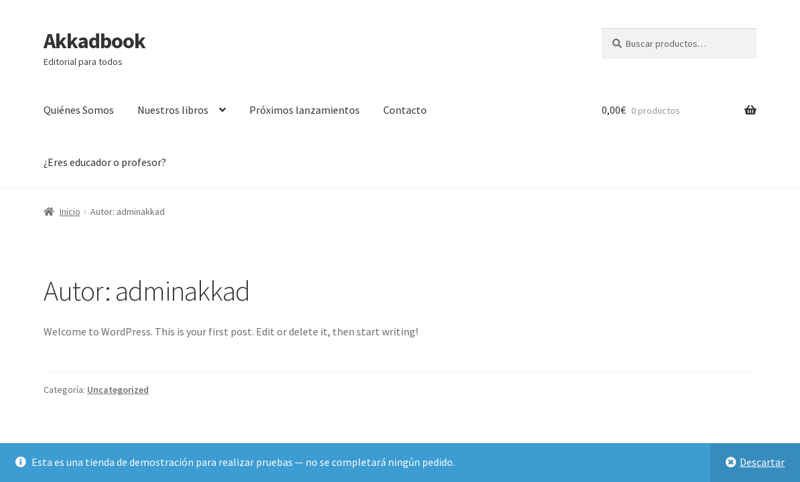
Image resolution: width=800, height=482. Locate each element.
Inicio (70, 212)
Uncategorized (118, 390)
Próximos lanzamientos (304, 109)
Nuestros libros (172, 109)
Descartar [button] (762, 462)
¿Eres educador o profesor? (105, 162)
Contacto (405, 109)
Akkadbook (94, 40)
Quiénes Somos (79, 109)
